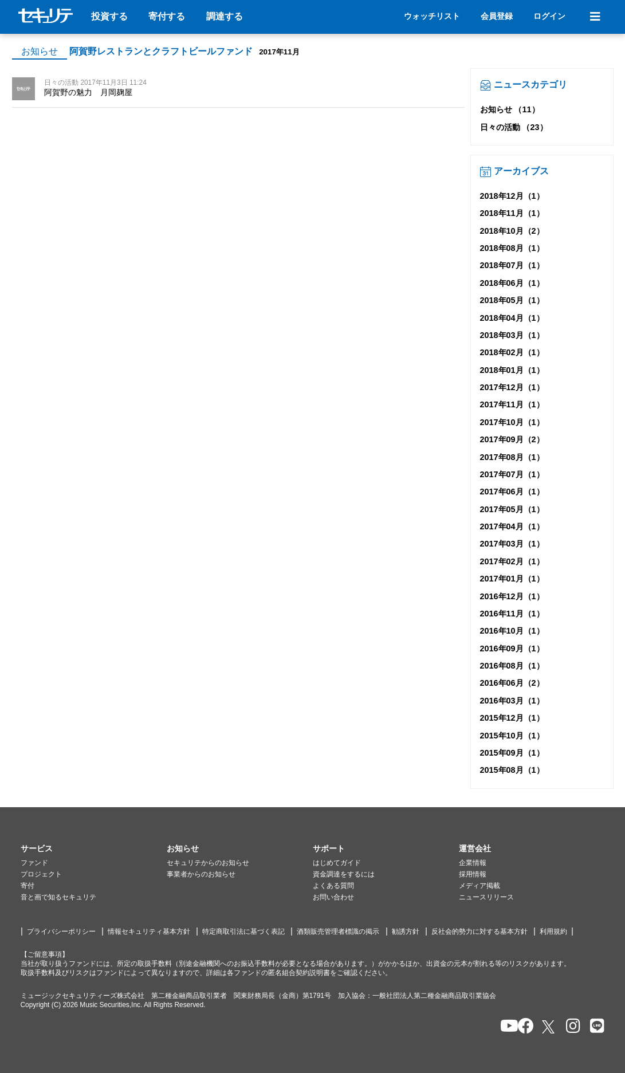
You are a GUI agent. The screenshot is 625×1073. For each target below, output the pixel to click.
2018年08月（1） (512, 248)
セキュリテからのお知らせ (208, 863)
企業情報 (472, 863)
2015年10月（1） (512, 735)
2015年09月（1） (512, 752)
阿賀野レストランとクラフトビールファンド (161, 51)
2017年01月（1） (512, 578)
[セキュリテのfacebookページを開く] (522, 1027)
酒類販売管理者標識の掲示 (338, 931)
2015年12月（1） (512, 717)
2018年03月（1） (512, 335)
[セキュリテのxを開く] (549, 1026)
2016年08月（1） (512, 665)
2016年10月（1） (512, 630)
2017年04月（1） (512, 526)
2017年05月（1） (512, 509)
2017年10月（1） (512, 422)
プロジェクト (41, 874)
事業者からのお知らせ (201, 874)
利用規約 (553, 931)
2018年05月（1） (512, 300)
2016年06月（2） (512, 682)
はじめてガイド (337, 863)
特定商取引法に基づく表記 (243, 931)
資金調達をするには (344, 874)
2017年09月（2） (512, 439)
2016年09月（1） (512, 648)
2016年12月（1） (512, 596)
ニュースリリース (486, 897)
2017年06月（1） (512, 491)
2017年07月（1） (512, 474)
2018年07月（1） (512, 265)
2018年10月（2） (512, 230)
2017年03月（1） (512, 543)
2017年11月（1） (512, 404)
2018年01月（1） (512, 370)
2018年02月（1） (512, 352)
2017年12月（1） (512, 387)
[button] (94, 849)
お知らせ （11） (510, 109)
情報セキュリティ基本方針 (149, 931)
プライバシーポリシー (61, 931)
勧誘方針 (405, 931)
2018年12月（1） (512, 196)
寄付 (27, 886)
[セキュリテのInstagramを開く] (570, 1027)
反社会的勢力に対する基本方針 (479, 931)
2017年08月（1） (512, 457)
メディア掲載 (479, 886)
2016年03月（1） (512, 700)
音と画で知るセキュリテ (58, 897)
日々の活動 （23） (514, 127)
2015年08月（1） (512, 770)
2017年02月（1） (512, 561)
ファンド (34, 863)
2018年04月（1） (512, 318)
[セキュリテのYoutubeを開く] (504, 1027)
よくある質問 (333, 886)
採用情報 (472, 874)
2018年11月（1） (512, 213)
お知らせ (39, 51)
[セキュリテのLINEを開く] (594, 1027)
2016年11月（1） (512, 613)
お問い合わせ (333, 897)
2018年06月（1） (512, 283)
